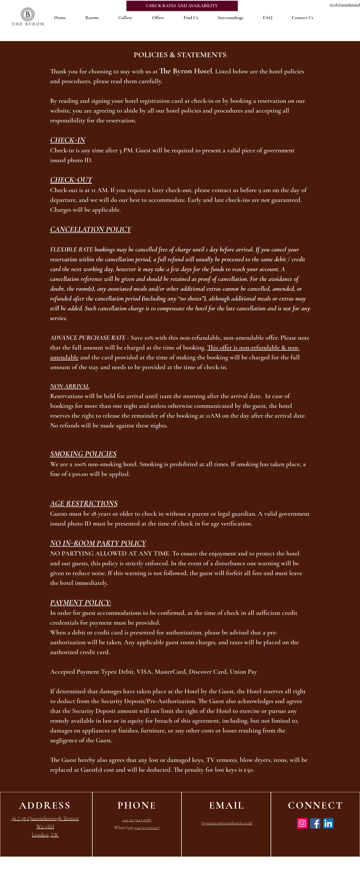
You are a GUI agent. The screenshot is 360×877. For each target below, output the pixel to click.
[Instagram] (302, 823)
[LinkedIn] (328, 823)
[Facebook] (315, 823)
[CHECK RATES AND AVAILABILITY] (182, 6)
